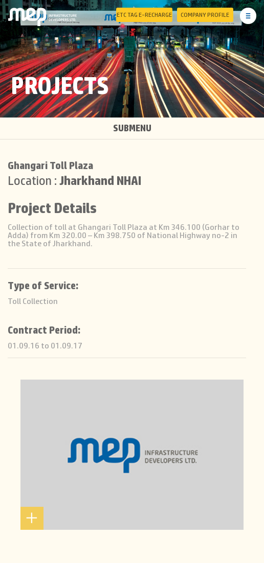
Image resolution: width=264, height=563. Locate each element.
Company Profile (205, 15)
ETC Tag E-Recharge (144, 15)
